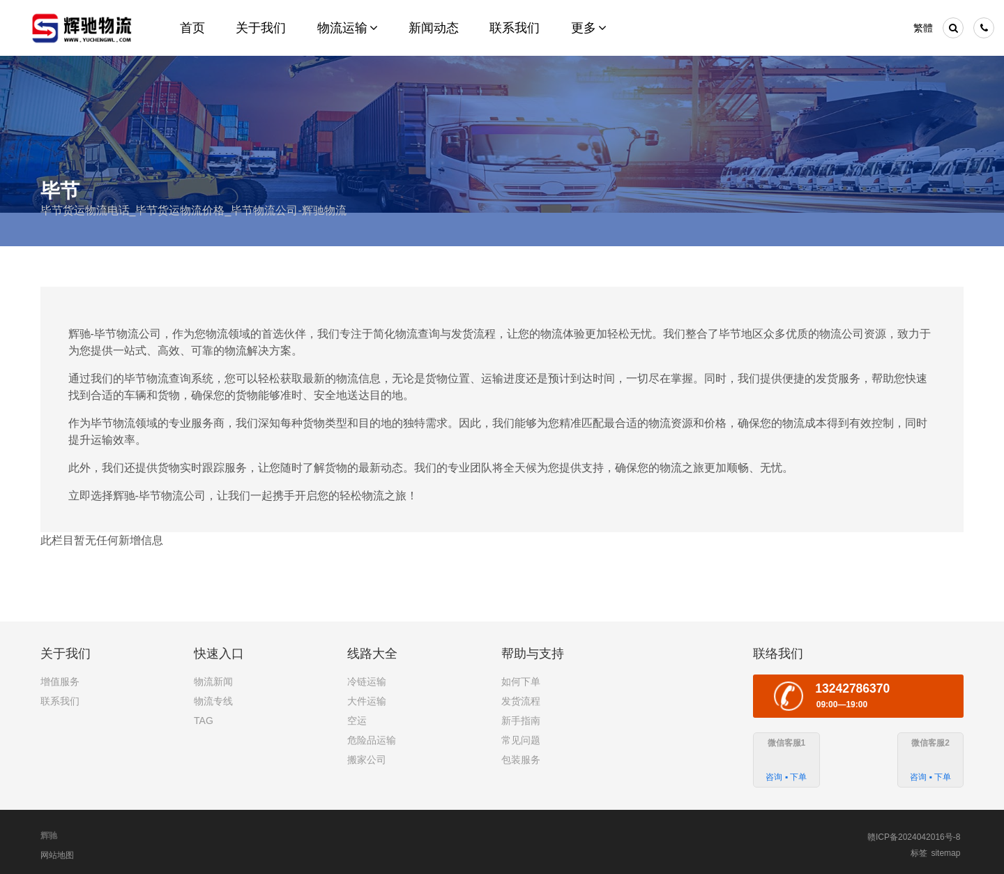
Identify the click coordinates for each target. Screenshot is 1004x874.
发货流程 (520, 701)
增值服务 (59, 681)
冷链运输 (366, 681)
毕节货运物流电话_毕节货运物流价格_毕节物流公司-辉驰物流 (193, 210)
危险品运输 (371, 740)
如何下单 (520, 681)
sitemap (945, 853)
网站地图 (57, 855)
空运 (357, 720)
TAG (203, 720)
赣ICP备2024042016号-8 (913, 837)
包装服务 (520, 759)
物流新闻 (213, 681)
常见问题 (520, 740)
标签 (919, 853)
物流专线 (213, 701)
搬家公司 (366, 759)
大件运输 (366, 701)
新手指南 (520, 720)
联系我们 (59, 701)
